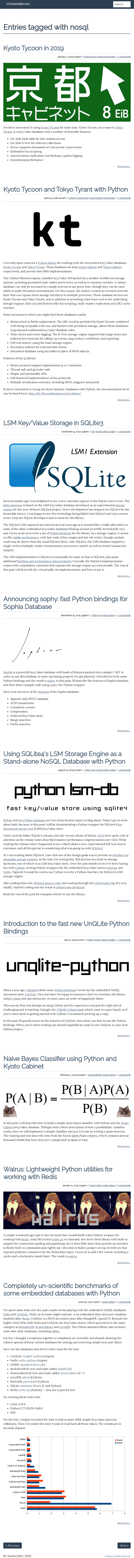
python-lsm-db (66, 887)
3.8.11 (100, 835)
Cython (20, 867)
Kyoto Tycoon (50, 127)
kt (25, 358)
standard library (30, 1364)
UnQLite (111, 867)
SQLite (7, 820)
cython (71, 198)
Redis (25, 1239)
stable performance (26, 537)
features (43, 691)
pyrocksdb (30, 1381)
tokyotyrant (109, 56)
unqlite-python (33, 1356)
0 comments (124, 198)
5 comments (124, 1185)
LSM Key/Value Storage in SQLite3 (53, 423)
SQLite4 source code (47, 883)
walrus (112, 1185)
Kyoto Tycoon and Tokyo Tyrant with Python (65, 189)
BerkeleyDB (26, 1327)
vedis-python (27, 1360)
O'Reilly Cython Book (70, 1009)
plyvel (26, 1377)
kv (100, 615)
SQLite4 (97, 848)
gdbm (55, 1331)
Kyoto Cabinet (87, 267)
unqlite (111, 940)
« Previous (12, 1545)
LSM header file (105, 883)
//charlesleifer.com (18, 4)
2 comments (124, 56)
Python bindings (60, 533)
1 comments (124, 770)
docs (80, 887)
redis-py (57, 1239)
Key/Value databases (32, 820)
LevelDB (64, 1327)
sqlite (112, 431)
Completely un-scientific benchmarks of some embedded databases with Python (61, 1289)
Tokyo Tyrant (36, 267)
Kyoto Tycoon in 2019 (33, 48)
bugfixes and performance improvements (44, 561)
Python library (47, 263)
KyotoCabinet (44, 1327)
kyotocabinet (95, 1075)
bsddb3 (63, 1369)
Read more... (124, 166)
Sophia (7, 672)
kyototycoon (90, 56)
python (99, 198)
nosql (100, 56)
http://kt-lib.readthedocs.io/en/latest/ (55, 393)
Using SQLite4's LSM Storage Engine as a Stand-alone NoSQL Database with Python (64, 757)
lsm (93, 431)
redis (105, 1185)
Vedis (6, 872)
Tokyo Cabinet (112, 267)
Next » (124, 1545)
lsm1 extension (12, 505)
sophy (51, 680)
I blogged (32, 990)
